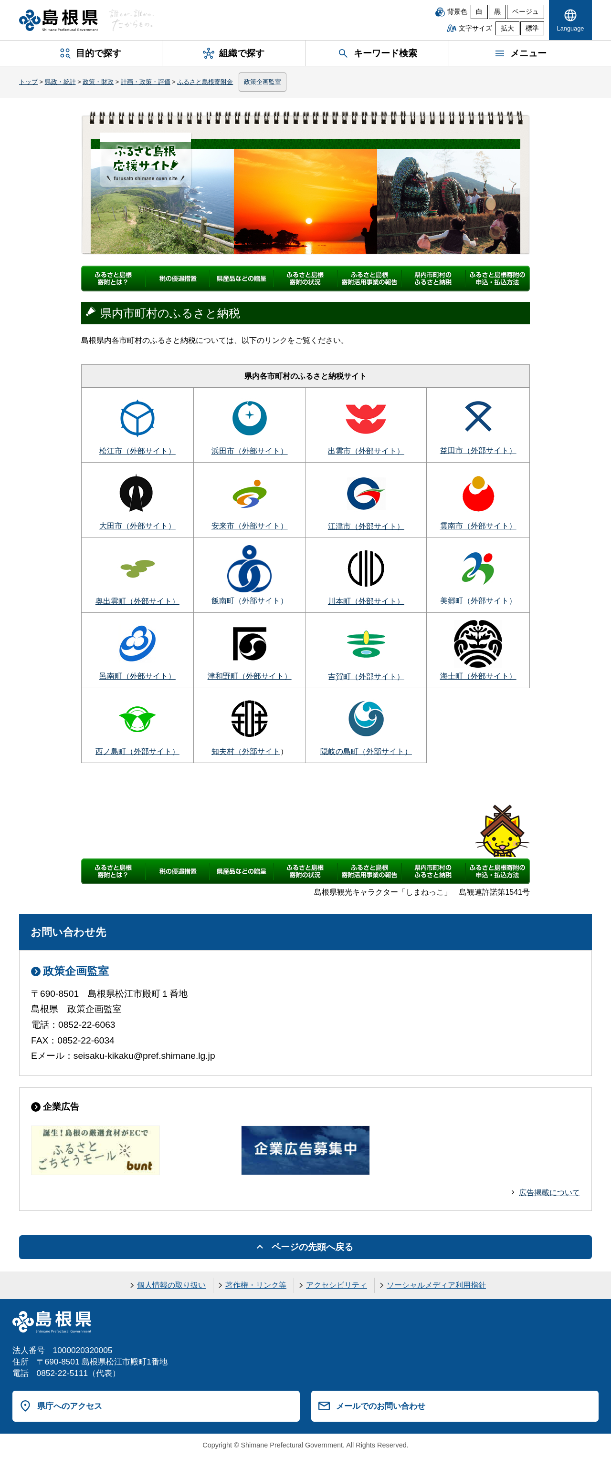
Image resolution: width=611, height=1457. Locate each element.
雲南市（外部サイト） (478, 526)
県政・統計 (60, 81)
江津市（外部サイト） (366, 526)
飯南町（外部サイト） (249, 601)
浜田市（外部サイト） (249, 451)
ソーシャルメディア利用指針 (436, 1285)
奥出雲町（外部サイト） (137, 601)
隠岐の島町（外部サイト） (366, 751)
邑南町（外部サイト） (137, 676)
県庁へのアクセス (69, 1406)
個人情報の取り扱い (171, 1285)
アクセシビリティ (336, 1285)
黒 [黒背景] (497, 11)
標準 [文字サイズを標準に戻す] (532, 28)
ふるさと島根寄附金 (205, 81)
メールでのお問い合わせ (380, 1406)
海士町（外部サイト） (478, 676)
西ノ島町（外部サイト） (137, 751)
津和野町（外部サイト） (250, 676)
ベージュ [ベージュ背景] (525, 11)
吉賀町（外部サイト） (366, 676)
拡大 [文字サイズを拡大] (507, 28)
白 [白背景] (479, 11)
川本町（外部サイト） (366, 601)
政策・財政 (98, 81)
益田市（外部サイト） (478, 450)
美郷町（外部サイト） (478, 601)
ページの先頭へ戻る (312, 1247)
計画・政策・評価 (145, 81)
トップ (28, 81)
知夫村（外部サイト (245, 751)
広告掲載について (549, 1192)
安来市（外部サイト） (249, 526)
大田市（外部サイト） (137, 526)
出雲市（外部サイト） (366, 451)
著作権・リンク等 (255, 1285)
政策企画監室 (262, 81)
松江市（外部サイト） (137, 451)
